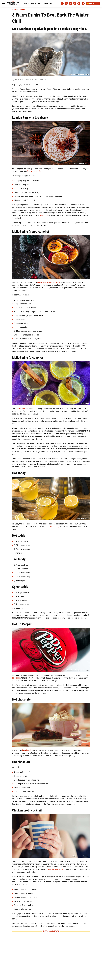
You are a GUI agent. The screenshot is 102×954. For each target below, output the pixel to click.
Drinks (22, 10)
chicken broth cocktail (56, 869)
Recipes (15, 10)
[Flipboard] (74, 3)
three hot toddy (53, 526)
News (26, 3)
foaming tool (44, 215)
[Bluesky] (78, 3)
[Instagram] (70, 3)
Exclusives (36, 3)
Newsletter (93, 3)
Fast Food (48, 3)
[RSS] (83, 3)
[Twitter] (66, 3)
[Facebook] (62, 3)
